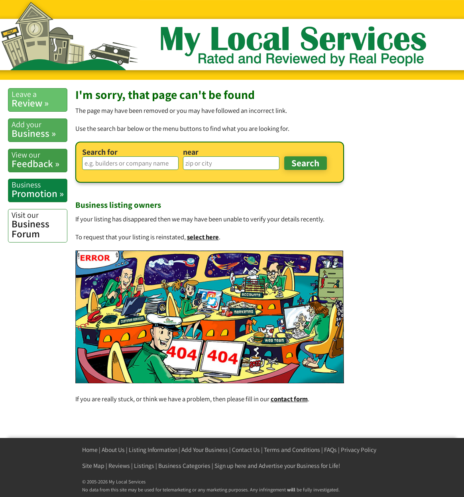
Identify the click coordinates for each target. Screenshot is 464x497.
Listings (144, 465)
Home (90, 450)
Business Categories (184, 465)
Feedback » (39, 160)
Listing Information (153, 450)
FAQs (330, 450)
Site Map (93, 465)
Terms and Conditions (292, 450)
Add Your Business (204, 450)
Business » (39, 129)
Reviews (119, 465)
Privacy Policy (358, 450)
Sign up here (230, 465)
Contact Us (246, 450)
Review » (39, 99)
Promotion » (39, 189)
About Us (113, 450)
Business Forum (39, 225)
